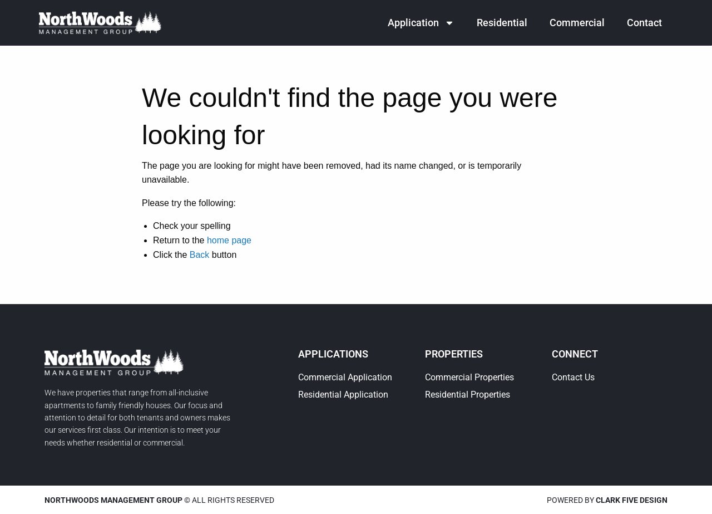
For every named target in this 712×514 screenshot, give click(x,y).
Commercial (577, 22)
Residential (502, 22)
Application (421, 22)
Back (200, 255)
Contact (644, 22)
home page (229, 240)
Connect (575, 354)
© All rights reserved (159, 500)
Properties (454, 354)
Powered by (607, 500)
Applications (333, 354)
